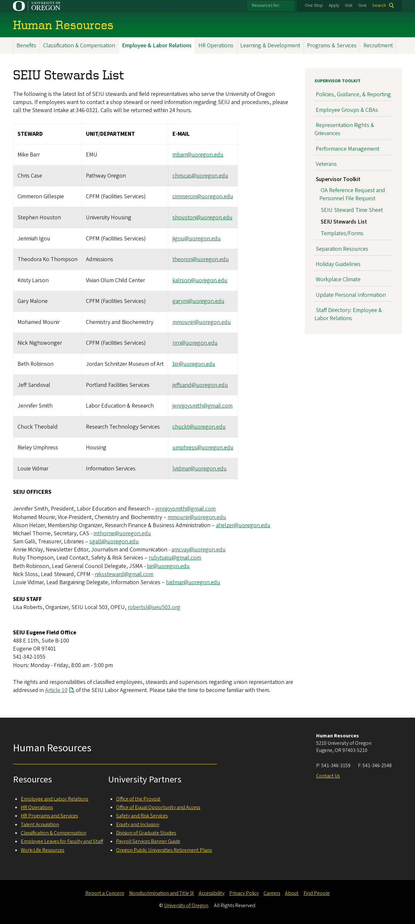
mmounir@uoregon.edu (201, 322)
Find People (316, 893)
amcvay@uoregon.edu (199, 550)
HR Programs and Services (49, 815)
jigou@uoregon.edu (196, 239)
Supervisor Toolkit (337, 81)
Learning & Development (270, 45)
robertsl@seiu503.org (154, 608)
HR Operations (215, 45)
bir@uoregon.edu (193, 364)
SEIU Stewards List (344, 222)
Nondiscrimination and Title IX (161, 893)
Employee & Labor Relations (157, 45)
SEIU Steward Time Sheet (352, 210)
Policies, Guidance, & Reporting (353, 95)
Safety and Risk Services (142, 815)
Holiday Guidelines (338, 264)
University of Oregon (186, 905)
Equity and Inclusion (137, 824)
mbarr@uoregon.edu (197, 155)
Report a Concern (104, 893)
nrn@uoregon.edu (195, 343)
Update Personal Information (351, 295)
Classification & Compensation (79, 45)
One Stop (314, 5)
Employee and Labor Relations (54, 799)
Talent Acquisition (40, 824)
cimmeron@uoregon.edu (202, 197)
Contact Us (328, 776)
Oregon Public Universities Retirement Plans (164, 850)
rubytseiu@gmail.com (175, 558)
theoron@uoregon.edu (200, 260)
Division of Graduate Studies (146, 833)
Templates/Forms (342, 234)
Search (379, 5)
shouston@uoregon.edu (202, 218)
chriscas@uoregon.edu (200, 176)
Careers (272, 893)
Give (362, 5)
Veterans (326, 164)
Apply (334, 5)
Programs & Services (332, 45)
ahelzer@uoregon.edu (243, 525)
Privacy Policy (244, 893)
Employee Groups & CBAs (347, 110)
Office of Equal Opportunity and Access (158, 807)
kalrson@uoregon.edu (199, 280)
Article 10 (56, 690)
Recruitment (378, 45)
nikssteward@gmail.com (124, 574)
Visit (348, 5)
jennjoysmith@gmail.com (202, 406)
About (292, 893)
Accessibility (211, 893)
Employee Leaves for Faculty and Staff (62, 841)
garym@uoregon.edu (198, 301)
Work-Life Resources (42, 850)
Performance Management (347, 149)
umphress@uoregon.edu (202, 448)
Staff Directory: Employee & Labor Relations (348, 314)
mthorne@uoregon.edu (122, 533)
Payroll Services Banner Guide (148, 841)
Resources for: (266, 5)
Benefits (26, 45)
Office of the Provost (138, 799)
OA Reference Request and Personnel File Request (352, 194)
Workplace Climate (338, 280)
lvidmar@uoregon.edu (199, 469)
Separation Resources (342, 249)
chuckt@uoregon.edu (199, 427)
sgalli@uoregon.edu (114, 541)
